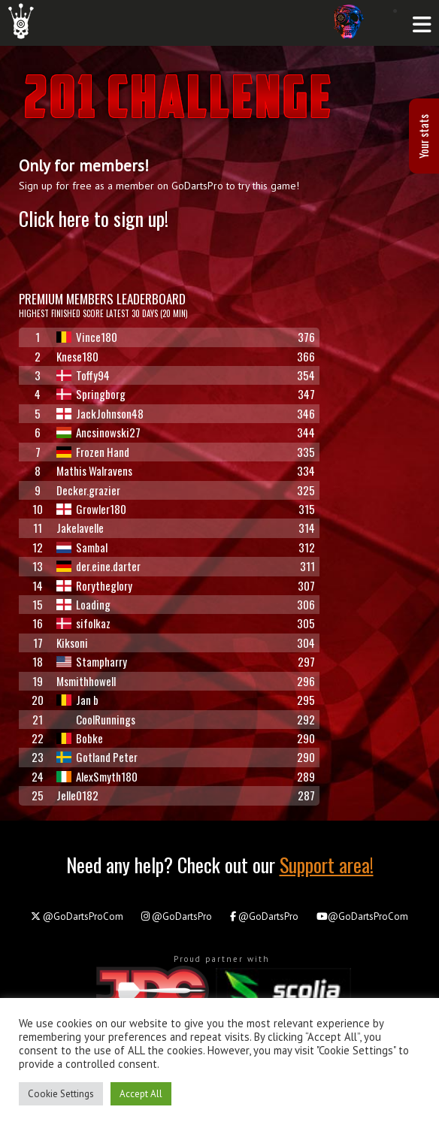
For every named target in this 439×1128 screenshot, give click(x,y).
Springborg (91, 394)
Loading (83, 604)
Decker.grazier (88, 490)
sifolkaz (83, 623)
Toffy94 (83, 375)
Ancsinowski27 (98, 432)
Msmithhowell (86, 681)
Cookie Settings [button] (61, 1093)
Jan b (77, 699)
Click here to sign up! (93, 218)
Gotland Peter (97, 756)
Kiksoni (72, 642)
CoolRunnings (95, 719)
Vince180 (86, 336)
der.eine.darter (98, 566)
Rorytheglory (94, 585)
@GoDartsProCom (77, 916)
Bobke (79, 738)
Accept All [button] (141, 1093)
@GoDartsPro (176, 916)
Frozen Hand (92, 451)
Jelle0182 (77, 795)
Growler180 (91, 508)
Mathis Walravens (94, 470)
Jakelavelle (80, 527)
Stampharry (91, 661)
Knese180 (77, 356)
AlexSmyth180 (97, 776)
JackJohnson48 (100, 413)
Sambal (81, 547)
